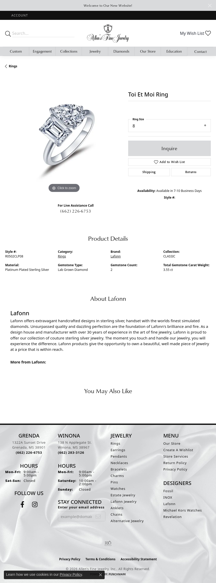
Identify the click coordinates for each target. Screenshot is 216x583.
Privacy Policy (175, 469)
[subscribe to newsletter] (98, 516)
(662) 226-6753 (75, 211)
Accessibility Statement (139, 559)
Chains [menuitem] (116, 514)
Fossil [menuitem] (168, 491)
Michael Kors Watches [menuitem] (182, 510)
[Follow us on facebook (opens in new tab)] (22, 504)
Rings (13, 66)
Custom (16, 51)
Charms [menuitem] (117, 475)
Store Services (175, 456)
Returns (191, 172)
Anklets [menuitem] (117, 508)
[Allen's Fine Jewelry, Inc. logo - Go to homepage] (108, 33)
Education (174, 51)
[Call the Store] (29, 452)
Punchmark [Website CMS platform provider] (117, 574)
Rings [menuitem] (115, 443)
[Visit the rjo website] (108, 543)
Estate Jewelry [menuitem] (123, 495)
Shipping (148, 172)
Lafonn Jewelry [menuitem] (124, 501)
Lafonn (116, 256)
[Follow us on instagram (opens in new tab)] (34, 504)
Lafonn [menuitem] (169, 503)
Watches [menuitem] (118, 488)
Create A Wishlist (178, 450)
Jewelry (95, 51)
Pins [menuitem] (114, 482)
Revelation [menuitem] (172, 516)
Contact (200, 51)
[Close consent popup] (100, 574)
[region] (64, 135)
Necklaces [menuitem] (119, 462)
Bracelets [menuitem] (119, 469)
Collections (68, 51)
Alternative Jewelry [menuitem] (127, 521)
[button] (19, 15)
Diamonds (121, 51)
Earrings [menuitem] (118, 450)
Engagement (42, 51)
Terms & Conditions (100, 559)
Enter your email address (81, 507)
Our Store (148, 51)
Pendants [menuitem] (119, 456)
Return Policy (175, 462)
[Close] (209, 5)
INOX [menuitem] (167, 497)
